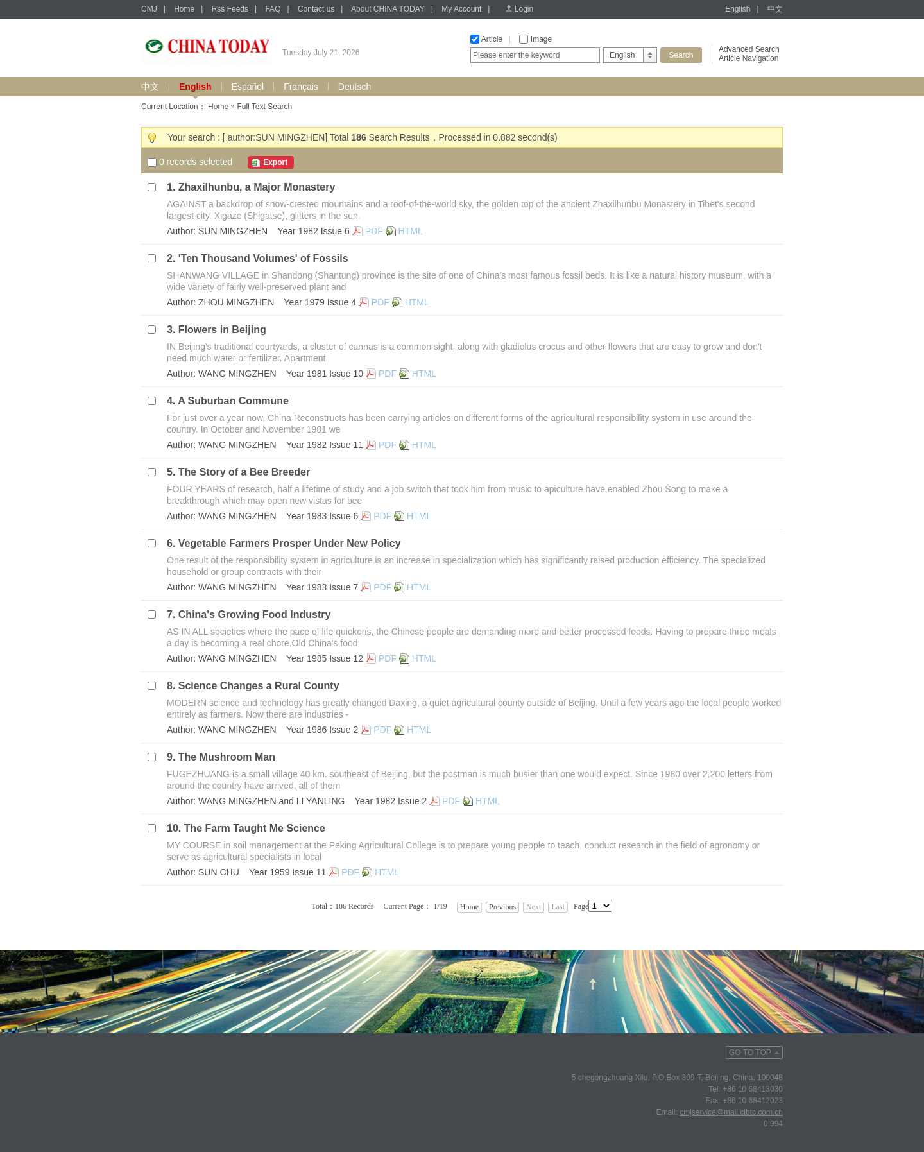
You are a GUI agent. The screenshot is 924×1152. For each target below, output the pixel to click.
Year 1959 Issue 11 (287, 872)
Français (301, 87)
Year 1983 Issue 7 (322, 587)
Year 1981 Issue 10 (324, 373)
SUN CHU (218, 872)
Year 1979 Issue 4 (320, 302)
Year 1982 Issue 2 (391, 801)
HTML (410, 231)
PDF (374, 231)
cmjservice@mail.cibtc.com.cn (731, 1112)
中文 (775, 8)
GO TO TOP (750, 1052)
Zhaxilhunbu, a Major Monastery (256, 187)
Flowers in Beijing (222, 329)
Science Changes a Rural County (258, 685)
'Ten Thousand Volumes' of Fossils (263, 258)
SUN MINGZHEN (233, 231)
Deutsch (354, 87)
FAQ (272, 8)
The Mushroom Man (226, 757)
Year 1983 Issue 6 (322, 516)
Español (248, 87)
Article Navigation (748, 58)
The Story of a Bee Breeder (244, 472)
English (737, 8)
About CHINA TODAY (388, 8)
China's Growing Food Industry (254, 614)
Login (524, 8)
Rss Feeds (230, 8)
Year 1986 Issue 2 (322, 730)
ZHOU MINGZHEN (236, 302)
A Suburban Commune (233, 400)
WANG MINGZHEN (237, 373)
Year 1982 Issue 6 (313, 231)
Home (184, 8)
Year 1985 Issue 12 (324, 658)
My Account (461, 8)
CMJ (149, 8)
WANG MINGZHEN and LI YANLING (271, 801)
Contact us (316, 8)
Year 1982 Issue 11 (324, 445)
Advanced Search (749, 49)
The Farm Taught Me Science (254, 828)
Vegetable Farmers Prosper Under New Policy (289, 543)
